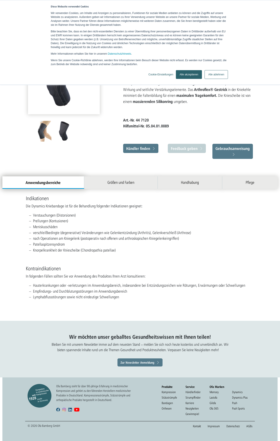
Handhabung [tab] (190, 182)
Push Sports (238, 408)
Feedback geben (184, 148)
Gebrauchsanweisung (232, 148)
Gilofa (213, 403)
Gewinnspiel (192, 414)
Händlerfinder (193, 392)
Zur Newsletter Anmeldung (137, 362)
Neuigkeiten (192, 408)
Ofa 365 (214, 408)
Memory (214, 392)
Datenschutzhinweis (119, 53)
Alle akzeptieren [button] (189, 74)
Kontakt (197, 426)
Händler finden (138, 148)
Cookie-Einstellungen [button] (160, 74)
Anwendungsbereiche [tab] (43, 182)
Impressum (214, 426)
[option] (43, 131)
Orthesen (167, 408)
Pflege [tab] (250, 182)
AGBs (249, 426)
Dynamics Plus (240, 397)
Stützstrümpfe (169, 397)
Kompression (169, 392)
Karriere (190, 403)
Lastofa (213, 397)
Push (234, 403)
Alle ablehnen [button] (216, 74)
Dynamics (237, 392)
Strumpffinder (193, 397)
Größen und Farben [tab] (120, 182)
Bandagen (167, 403)
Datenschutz (233, 426)
